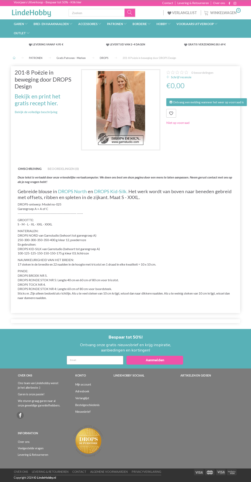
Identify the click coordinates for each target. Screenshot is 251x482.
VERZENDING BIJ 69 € (212, 44)
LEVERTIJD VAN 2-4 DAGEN (127, 44)
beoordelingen (202, 72)
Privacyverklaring (146, 471)
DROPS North (72, 191)
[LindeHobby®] (31, 12)
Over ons (219, 3)
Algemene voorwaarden (109, 471)
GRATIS (193, 44)
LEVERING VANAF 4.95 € (48, 44)
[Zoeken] (130, 12)
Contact (167, 3)
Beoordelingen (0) (63, 168)
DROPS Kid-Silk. (110, 191)
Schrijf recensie (180, 77)
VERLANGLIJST (182, 13)
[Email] (95, 360)
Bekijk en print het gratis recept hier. (37, 99)
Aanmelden (155, 360)
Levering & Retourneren (193, 3)
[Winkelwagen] (222, 12)
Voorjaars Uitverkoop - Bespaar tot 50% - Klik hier (48, 2)
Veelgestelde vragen (31, 448)
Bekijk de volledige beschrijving (36, 112)
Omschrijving (30, 168)
